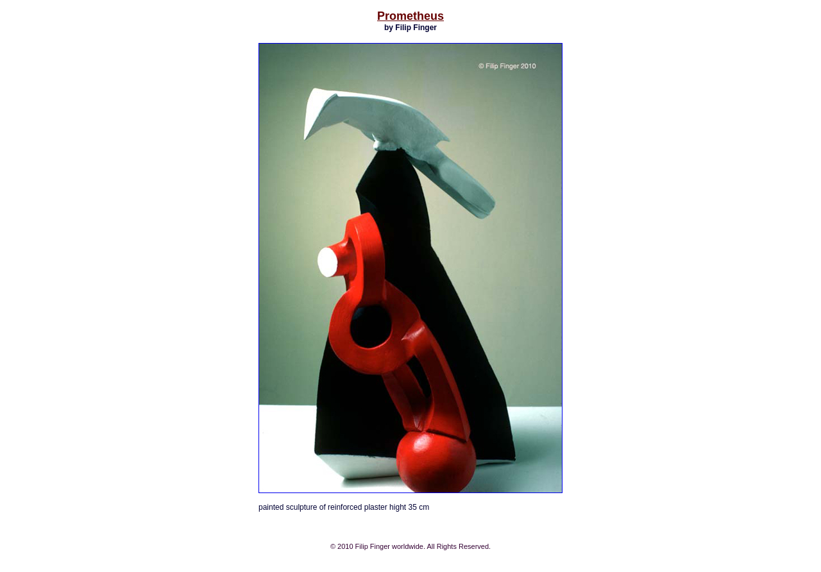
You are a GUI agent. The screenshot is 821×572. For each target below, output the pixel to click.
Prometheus (410, 16)
